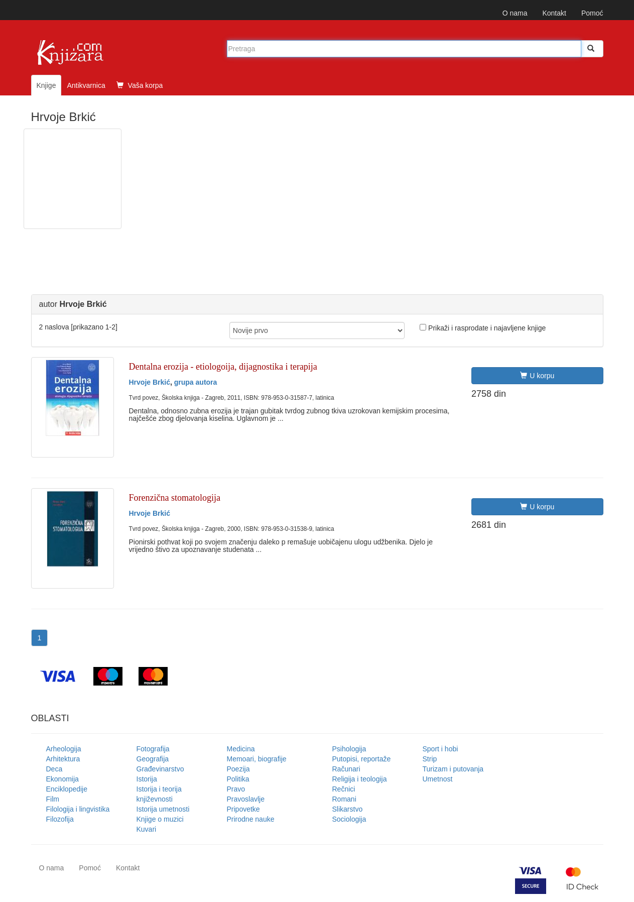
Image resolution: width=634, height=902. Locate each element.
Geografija (153, 759)
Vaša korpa (139, 85)
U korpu (537, 376)
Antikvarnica (86, 85)
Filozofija (60, 819)
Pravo (236, 789)
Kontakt (554, 13)
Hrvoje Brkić (149, 382)
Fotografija (153, 749)
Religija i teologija (359, 779)
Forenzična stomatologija (174, 498)
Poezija (238, 769)
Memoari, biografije (257, 759)
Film (52, 799)
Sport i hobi (440, 749)
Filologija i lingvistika (78, 809)
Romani (344, 799)
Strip (430, 759)
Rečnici (343, 789)
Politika (238, 779)
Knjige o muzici (160, 819)
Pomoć (592, 13)
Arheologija (63, 749)
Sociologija (349, 819)
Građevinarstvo (160, 769)
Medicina (241, 749)
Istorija (147, 779)
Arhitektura (63, 759)
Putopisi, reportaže (361, 759)
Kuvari (147, 829)
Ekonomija (62, 779)
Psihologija (349, 749)
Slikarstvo (347, 809)
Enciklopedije (67, 789)
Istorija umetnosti (163, 809)
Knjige (46, 85)
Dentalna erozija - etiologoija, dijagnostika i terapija (223, 367)
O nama (515, 13)
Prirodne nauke (251, 819)
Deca (54, 769)
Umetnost (438, 779)
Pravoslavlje (246, 799)
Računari (346, 769)
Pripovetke (243, 809)
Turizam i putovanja (453, 769)
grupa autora (195, 382)
